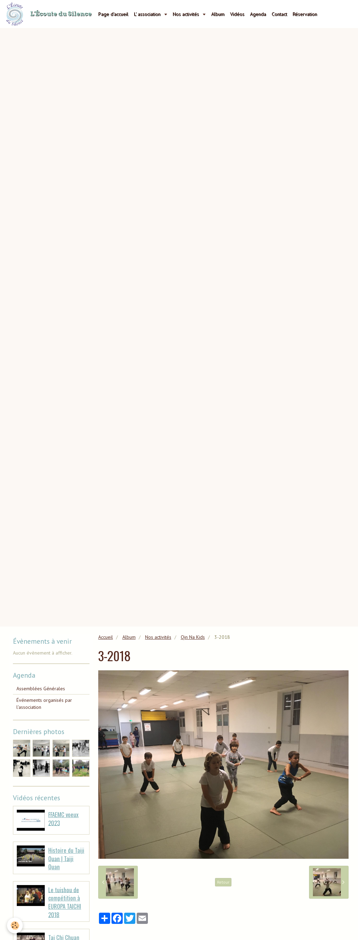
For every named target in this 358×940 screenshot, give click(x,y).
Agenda (258, 14)
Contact (279, 14)
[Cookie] (15, 925)
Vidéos (237, 14)
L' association (148, 14)
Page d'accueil (113, 14)
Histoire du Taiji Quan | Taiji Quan (66, 858)
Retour (223, 882)
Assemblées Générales (40, 688)
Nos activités (186, 14)
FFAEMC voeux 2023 (63, 818)
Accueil (105, 637)
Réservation (305, 14)
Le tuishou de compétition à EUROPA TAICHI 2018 (64, 902)
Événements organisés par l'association (44, 703)
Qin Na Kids (193, 637)
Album (217, 14)
